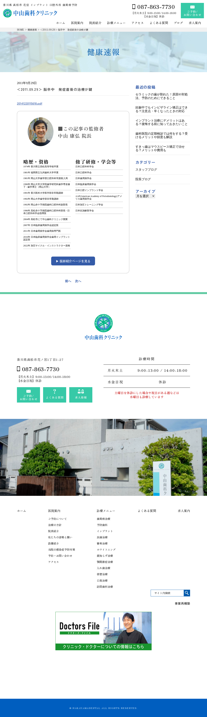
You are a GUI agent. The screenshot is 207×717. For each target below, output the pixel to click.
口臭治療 (102, 580)
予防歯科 (102, 525)
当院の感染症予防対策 (61, 549)
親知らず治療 (105, 556)
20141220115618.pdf (29, 103)
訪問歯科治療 (105, 587)
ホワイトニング (106, 549)
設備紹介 (53, 543)
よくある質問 (158, 23)
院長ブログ (143, 179)
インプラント (105, 531)
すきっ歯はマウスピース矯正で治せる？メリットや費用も (160, 148)
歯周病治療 (103, 519)
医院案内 (77, 23)
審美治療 (102, 543)
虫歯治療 (102, 537)
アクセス (137, 23)
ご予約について (57, 519)
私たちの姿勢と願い (60, 537)
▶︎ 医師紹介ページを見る (73, 261)
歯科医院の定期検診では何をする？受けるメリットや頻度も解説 (161, 135)
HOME (20, 29)
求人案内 (195, 23)
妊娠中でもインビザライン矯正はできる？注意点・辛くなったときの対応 (161, 109)
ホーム (60, 23)
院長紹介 (95, 23)
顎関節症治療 (105, 562)
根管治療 (102, 574)
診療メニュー (116, 23)
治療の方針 (55, 525)
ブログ (178, 23)
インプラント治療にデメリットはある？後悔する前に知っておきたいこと (161, 122)
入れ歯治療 (103, 568)
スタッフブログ (146, 169)
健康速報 (32, 29)
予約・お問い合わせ (60, 556)
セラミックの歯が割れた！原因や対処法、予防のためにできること (161, 96)
